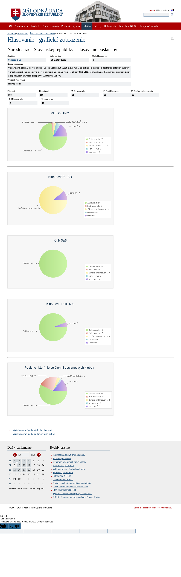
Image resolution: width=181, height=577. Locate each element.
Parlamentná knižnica (63, 479)
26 (10, 474)
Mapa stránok (163, 10)
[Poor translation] (14, 526)
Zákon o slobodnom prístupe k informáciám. (153, 508)
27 (10, 479)
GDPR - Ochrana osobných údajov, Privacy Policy (76, 497)
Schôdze (11, 33)
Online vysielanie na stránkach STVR (70, 486)
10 (24, 465)
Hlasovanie (22, 33)
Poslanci (65, 26)
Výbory (76, 26)
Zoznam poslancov (62, 458)
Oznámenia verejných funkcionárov (69, 462)
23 (10, 460)
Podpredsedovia (51, 26)
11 (29, 465)
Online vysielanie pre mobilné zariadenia (72, 483)
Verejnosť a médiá (149, 26)
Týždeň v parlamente (63, 472)
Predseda (35, 26)
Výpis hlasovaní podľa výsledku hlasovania (33, 430)
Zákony (97, 26)
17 (24, 470)
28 (10, 483)
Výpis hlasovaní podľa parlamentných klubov (34, 434)
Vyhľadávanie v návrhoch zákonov (69, 469)
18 (29, 470)
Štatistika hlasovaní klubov (42, 33)
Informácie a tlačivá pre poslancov (69, 455)
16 (19, 470)
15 (14, 470)
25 (10, 470)
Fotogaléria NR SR (62, 476)
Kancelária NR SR (127, 26)
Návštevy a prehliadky (63, 465)
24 (10, 465)
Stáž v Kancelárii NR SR (64, 490)
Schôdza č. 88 (14, 60)
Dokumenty (110, 26)
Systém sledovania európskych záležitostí (72, 493)
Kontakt (152, 10)
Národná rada (21, 26)
